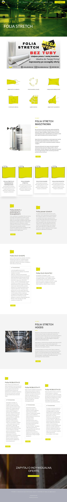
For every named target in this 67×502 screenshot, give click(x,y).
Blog (42, 2)
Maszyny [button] (36, 2)
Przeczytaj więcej (16, 267)
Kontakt (51, 2)
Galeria (46, 2)
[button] (38, 2)
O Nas (20, 2)
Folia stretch (25, 2)
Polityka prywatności (33, 497)
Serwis (31, 2)
